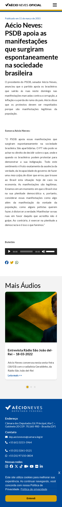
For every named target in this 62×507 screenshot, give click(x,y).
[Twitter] (16, 466)
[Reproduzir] (9, 251)
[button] (27, 387)
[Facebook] (11, 466)
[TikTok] (21, 466)
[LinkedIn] (41, 466)
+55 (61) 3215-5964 (20, 442)
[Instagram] (6, 466)
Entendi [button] (31, 498)
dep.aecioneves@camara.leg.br (26, 436)
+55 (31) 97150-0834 (21, 455)
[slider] (26, 251)
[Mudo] (43, 251)
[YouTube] (32, 466)
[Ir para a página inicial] (24, 408)
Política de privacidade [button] (34, 489)
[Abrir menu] (56, 4)
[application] (31, 251)
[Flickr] (36, 466)
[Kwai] (26, 466)
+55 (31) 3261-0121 (20, 450)
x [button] (59, 472)
